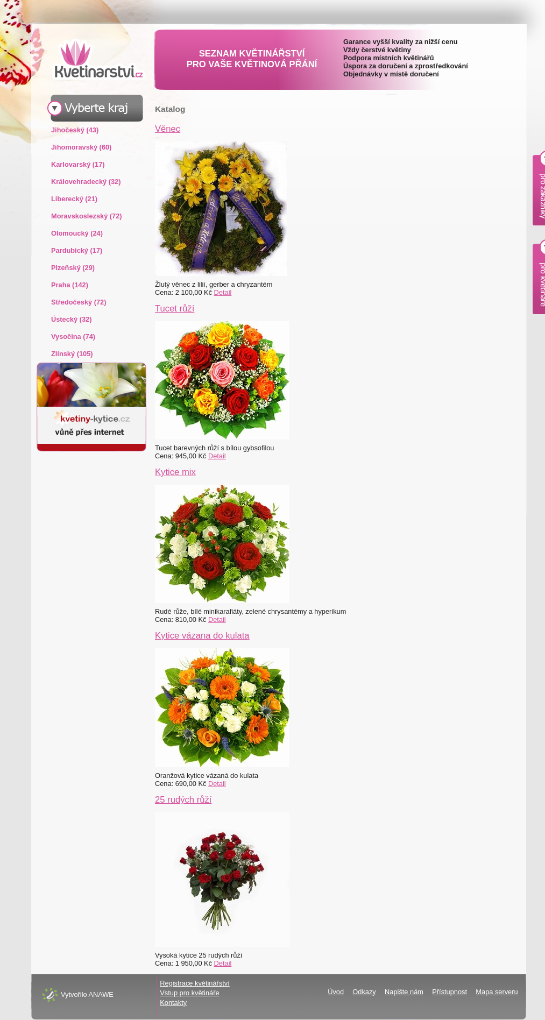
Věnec (167, 129)
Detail (223, 292)
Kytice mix (175, 472)
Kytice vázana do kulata (202, 636)
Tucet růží (174, 308)
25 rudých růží (183, 800)
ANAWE (100, 994)
